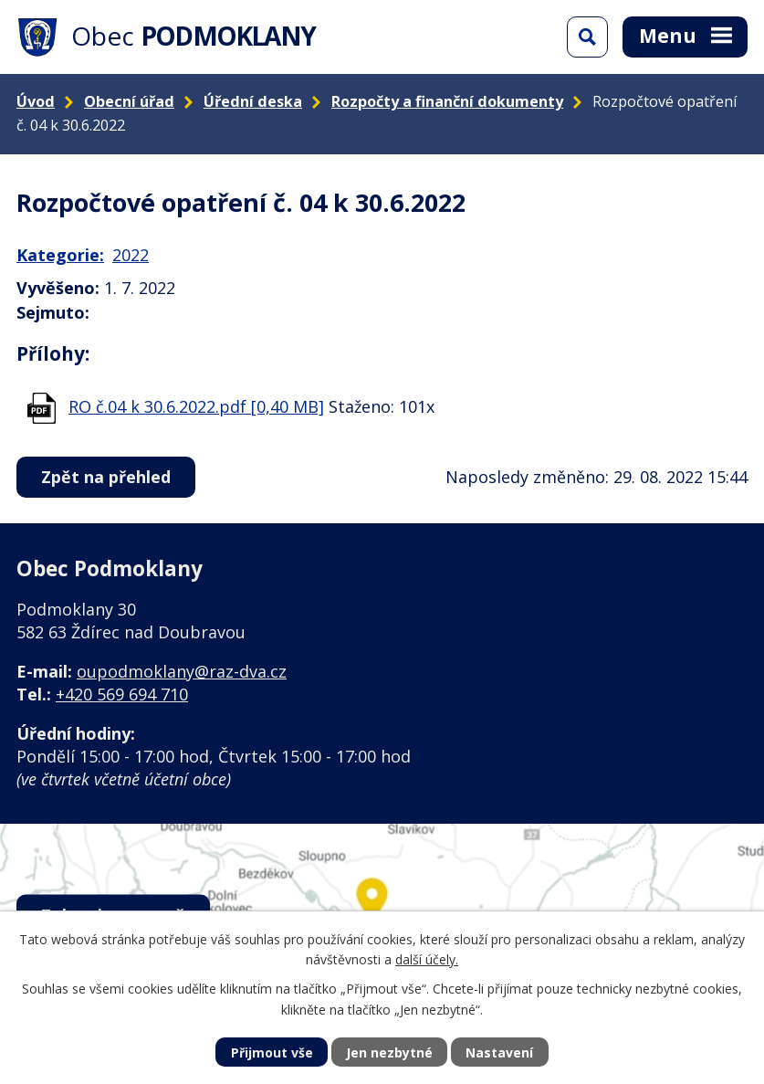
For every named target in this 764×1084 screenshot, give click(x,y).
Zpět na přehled (106, 477)
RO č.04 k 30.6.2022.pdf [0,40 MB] (196, 406)
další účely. (426, 959)
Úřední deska (253, 101)
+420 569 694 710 (122, 694)
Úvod (35, 101)
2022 (130, 255)
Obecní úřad (129, 101)
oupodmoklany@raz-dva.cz (182, 671)
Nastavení (499, 1052)
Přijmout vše (272, 1052)
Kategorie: (60, 255)
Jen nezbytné (389, 1052)
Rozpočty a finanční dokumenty (447, 101)
